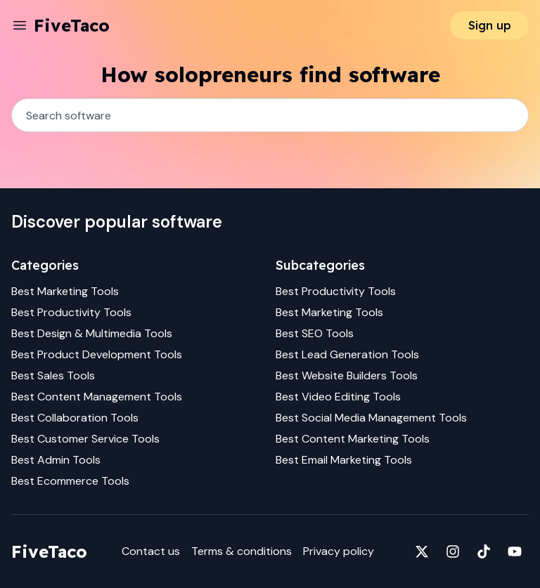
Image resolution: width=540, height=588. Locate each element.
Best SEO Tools (315, 333)
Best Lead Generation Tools (347, 354)
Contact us (151, 551)
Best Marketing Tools (65, 291)
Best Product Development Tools (96, 354)
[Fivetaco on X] (422, 551)
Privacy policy (338, 551)
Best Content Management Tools (96, 396)
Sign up (489, 25)
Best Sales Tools (53, 375)
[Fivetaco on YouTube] (515, 551)
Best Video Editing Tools (338, 396)
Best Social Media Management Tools (371, 417)
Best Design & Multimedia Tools (91, 333)
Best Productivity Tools (71, 312)
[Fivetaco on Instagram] (453, 551)
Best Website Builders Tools (347, 375)
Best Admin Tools (56, 459)
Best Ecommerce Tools (70, 480)
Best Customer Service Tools (85, 438)
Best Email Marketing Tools (344, 459)
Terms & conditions (241, 551)
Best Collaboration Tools (75, 417)
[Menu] (19, 25)
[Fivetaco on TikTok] (484, 551)
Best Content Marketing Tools (353, 438)
